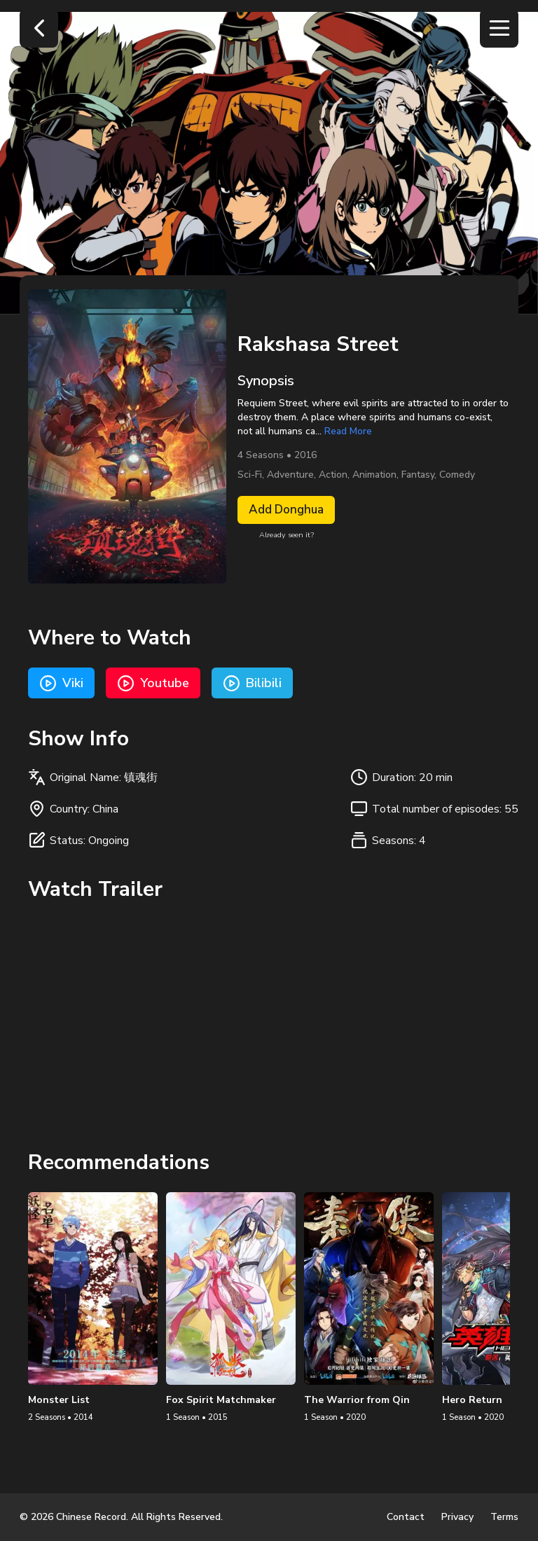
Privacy (457, 1516)
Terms (504, 1516)
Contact (406, 1516)
